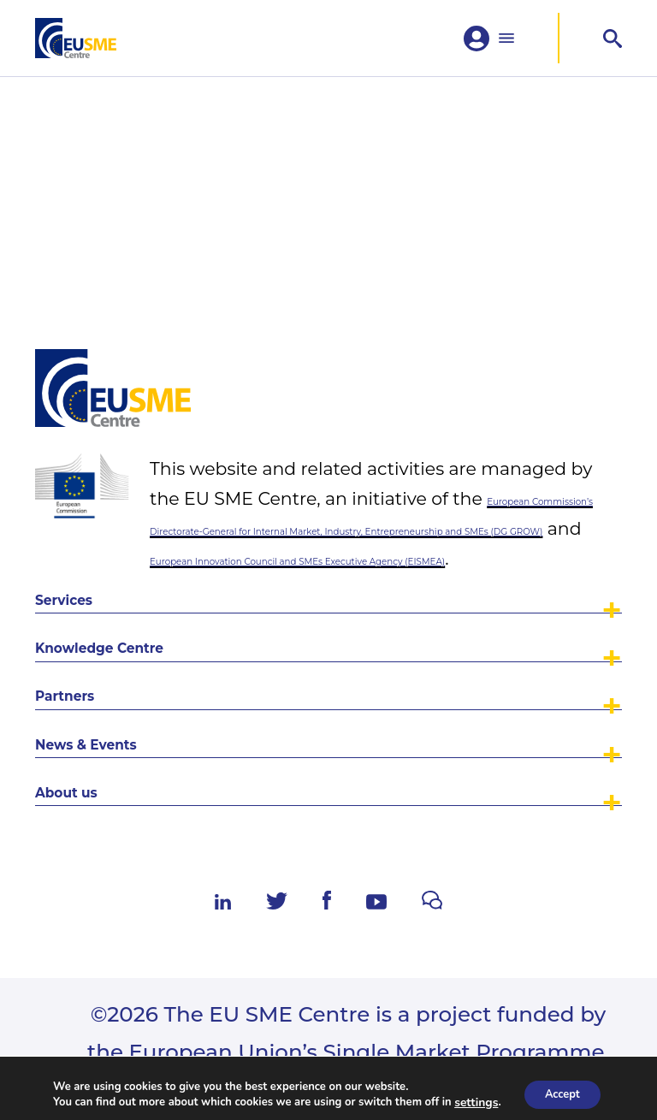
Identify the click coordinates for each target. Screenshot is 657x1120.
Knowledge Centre (163, 557)
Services (92, 483)
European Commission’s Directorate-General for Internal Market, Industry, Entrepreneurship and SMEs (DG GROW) (385, 339)
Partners (94, 630)
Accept (561, 1093)
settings (469, 1101)
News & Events (136, 704)
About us (97, 777)
